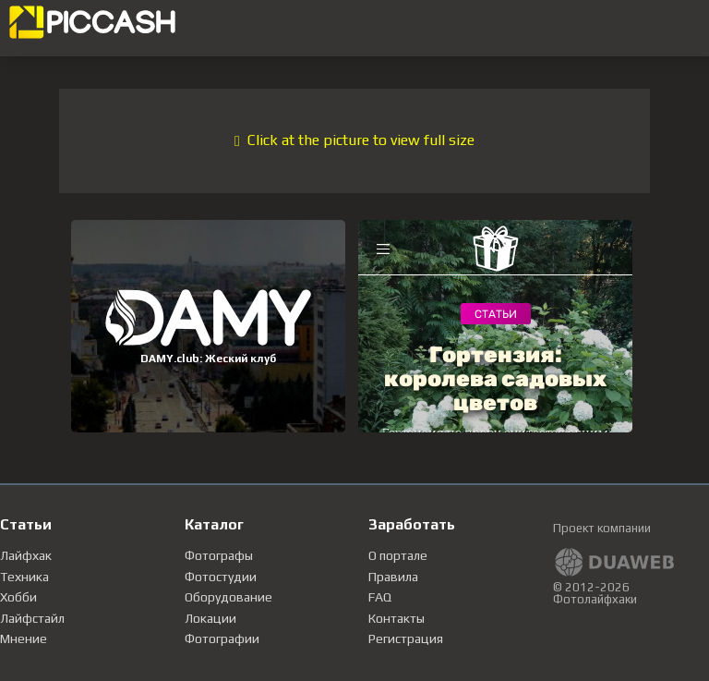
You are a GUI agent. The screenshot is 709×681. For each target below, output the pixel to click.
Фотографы (219, 555)
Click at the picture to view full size (354, 140)
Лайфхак (26, 555)
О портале (397, 555)
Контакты (396, 618)
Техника (24, 576)
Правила (393, 576)
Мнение (23, 638)
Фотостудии (221, 576)
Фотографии (222, 638)
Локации (210, 618)
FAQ (379, 597)
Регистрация (405, 638)
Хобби (18, 597)
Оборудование (228, 597)
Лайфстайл (32, 618)
